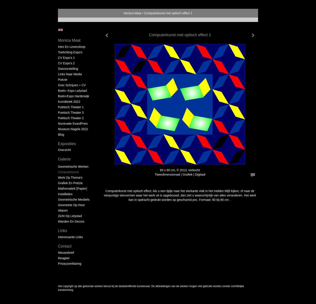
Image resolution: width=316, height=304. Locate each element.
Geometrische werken (73, 166)
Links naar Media (70, 74)
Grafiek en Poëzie (70, 183)
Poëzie (62, 79)
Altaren (63, 210)
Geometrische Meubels (74, 199)
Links (62, 230)
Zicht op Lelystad (70, 216)
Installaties (65, 194)
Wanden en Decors (71, 221)
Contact (65, 246)
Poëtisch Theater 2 (71, 118)
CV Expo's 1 (66, 57)
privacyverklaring (69, 263)
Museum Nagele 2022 (73, 129)
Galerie (64, 159)
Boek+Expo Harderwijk (73, 96)
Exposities (67, 144)
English (60, 30)
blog (61, 134)
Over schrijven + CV (72, 85)
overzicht (64, 150)
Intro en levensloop (71, 47)
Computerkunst (68, 172)
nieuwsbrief (66, 252)
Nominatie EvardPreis (73, 123)
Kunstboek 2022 (69, 101)
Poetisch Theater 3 (71, 112)
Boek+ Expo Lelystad (72, 90)
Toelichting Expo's (70, 52)
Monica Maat (132, 13)
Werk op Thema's (70, 177)
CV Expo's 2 (66, 63)
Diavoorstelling (68, 68)
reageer (64, 258)
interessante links (70, 237)
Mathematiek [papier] (72, 188)
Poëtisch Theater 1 (71, 107)
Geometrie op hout (71, 205)
